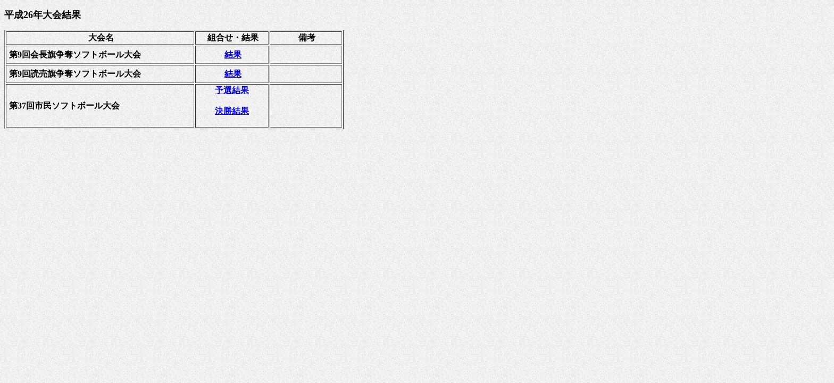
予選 (232, 90)
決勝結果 (232, 110)
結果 (232, 54)
